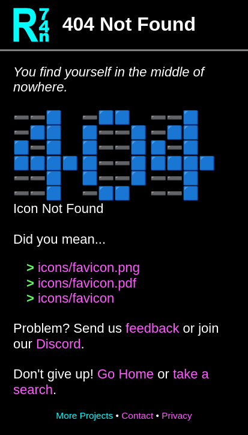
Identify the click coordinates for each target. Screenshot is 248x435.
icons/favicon (76, 298)
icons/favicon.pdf (87, 283)
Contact (137, 415)
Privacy (177, 415)
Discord (58, 343)
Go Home (125, 373)
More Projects (84, 415)
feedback (152, 328)
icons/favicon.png (89, 267)
